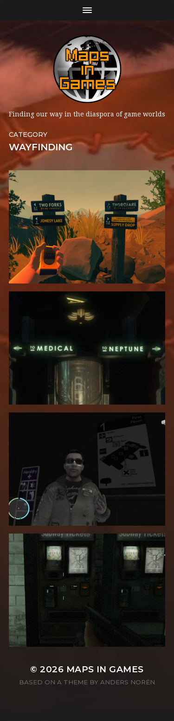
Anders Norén (127, 682)
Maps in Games (105, 669)
